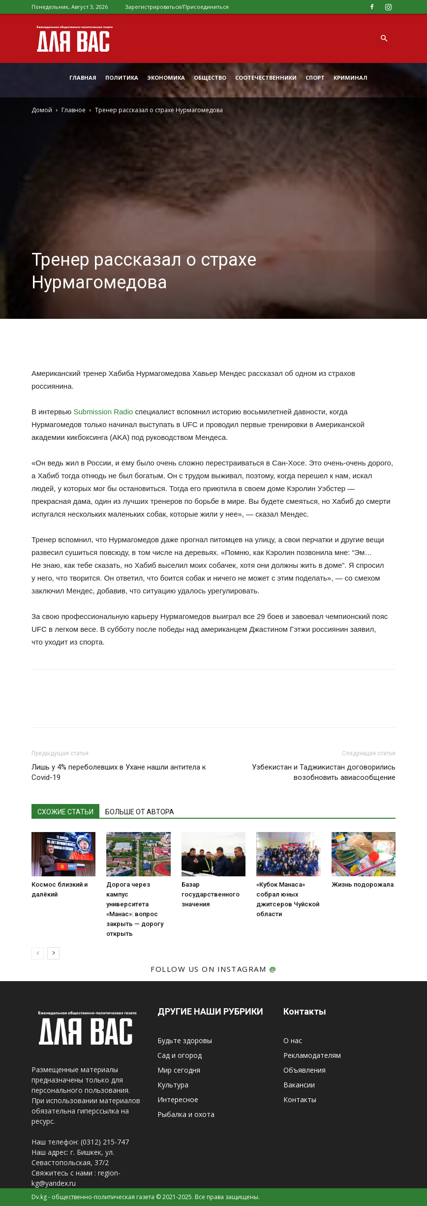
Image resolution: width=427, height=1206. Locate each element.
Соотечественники (266, 77)
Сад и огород (179, 1055)
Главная (82, 77)
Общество (210, 77)
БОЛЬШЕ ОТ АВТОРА (139, 812)
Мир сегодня (178, 1070)
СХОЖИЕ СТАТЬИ (65, 812)
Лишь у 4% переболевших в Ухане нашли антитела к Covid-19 (118, 772)
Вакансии (299, 1084)
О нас (292, 1040)
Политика (121, 77)
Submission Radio (103, 411)
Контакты (299, 1099)
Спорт (315, 77)
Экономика (166, 77)
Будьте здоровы (184, 1040)
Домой (41, 110)
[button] (384, 38)
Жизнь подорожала (363, 884)
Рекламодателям (312, 1055)
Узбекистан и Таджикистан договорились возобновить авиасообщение (324, 772)
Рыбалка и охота (185, 1114)
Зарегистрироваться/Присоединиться (177, 6)
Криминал (350, 77)
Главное (73, 110)
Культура (172, 1084)
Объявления (304, 1070)
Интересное (177, 1099)
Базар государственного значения (211, 894)
